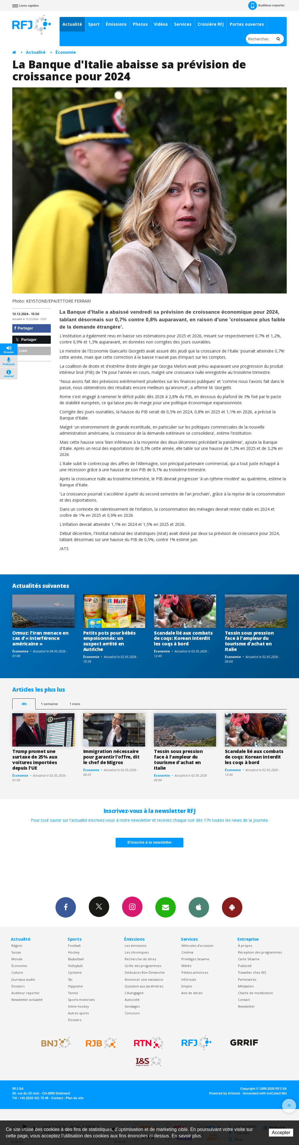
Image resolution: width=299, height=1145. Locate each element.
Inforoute (188, 979)
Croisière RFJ (211, 24)
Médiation (246, 986)
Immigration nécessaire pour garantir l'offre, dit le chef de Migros (111, 757)
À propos (245, 945)
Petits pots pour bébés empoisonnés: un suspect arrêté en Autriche (109, 641)
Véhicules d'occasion (197, 945)
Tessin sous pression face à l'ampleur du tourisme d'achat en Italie (249, 641)
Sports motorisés (81, 999)
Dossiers (18, 986)
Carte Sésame (249, 959)
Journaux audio (23, 979)
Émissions (116, 24)
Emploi (186, 986)
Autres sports (78, 1013)
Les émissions (135, 945)
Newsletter (246, 1006)
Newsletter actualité (27, 999)
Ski (70, 979)
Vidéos (161, 24)
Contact (244, 999)
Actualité (72, 24)
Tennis (73, 993)
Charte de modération (255, 993)
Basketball (76, 959)
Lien (20, 350)
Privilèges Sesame (195, 959)
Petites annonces (194, 972)
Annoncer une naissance (144, 979)
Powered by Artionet (224, 1093)
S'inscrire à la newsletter (149, 842)
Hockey (73, 952)
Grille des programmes (143, 966)
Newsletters (165, 907)
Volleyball (75, 966)
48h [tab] (24, 704)
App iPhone (199, 907)
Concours (132, 1013)
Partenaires (247, 979)
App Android (232, 907)
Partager (23, 328)
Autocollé (132, 999)
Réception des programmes (260, 952)
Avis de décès (191, 993)
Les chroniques (137, 952)
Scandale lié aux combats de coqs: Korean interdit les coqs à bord (183, 638)
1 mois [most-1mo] (74, 704)
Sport (94, 24)
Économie (65, 52)
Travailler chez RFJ (252, 972)
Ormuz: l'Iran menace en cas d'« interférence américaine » (40, 638)
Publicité (245, 966)
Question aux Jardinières (144, 986)
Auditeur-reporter (266, 5)
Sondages (132, 1006)
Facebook (65, 907)
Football (74, 945)
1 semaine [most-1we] (49, 704)
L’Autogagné (134, 993)
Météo (186, 966)
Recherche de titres (140, 959)
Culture (17, 972)
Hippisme (75, 986)
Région (16, 945)
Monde (16, 959)
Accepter (281, 1132)
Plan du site (75, 1098)
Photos (140, 24)
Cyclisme (75, 972)
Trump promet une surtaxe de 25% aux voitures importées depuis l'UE (34, 759)
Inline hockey (78, 1006)
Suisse (16, 952)
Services (183, 24)
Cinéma (187, 952)
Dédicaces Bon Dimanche (145, 972)
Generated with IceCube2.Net (265, 1093)
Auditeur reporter (25, 993)
